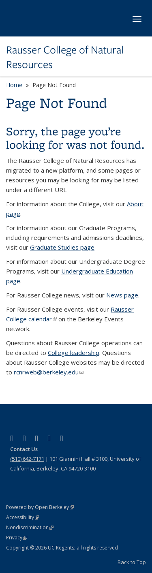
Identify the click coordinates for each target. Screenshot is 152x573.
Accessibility (22, 517)
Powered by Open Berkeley (40, 507)
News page (122, 295)
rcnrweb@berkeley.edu (48, 372)
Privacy (16, 537)
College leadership (73, 353)
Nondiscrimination (30, 527)
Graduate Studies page (62, 247)
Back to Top (132, 562)
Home (14, 85)
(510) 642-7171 (27, 458)
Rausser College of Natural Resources (65, 57)
